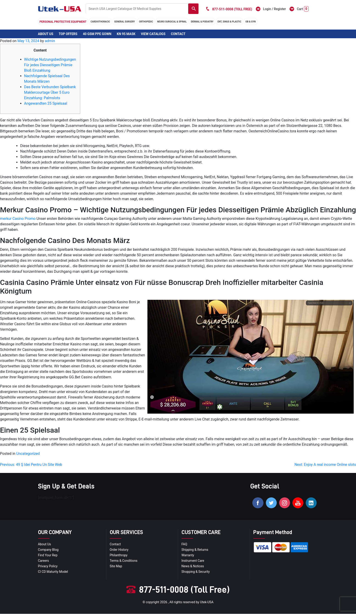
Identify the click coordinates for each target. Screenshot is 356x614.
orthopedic (146, 21)
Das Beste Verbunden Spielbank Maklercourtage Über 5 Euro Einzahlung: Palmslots (50, 92)
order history (119, 550)
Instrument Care (193, 561)
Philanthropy (119, 555)
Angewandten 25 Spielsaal (45, 103)
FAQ (184, 544)
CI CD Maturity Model (53, 572)
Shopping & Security (196, 572)
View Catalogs (153, 34)
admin (50, 41)
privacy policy (48, 566)
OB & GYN (251, 21)
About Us (45, 34)
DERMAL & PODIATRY (202, 21)
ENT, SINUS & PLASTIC (229, 21)
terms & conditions (124, 561)
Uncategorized (28, 453)
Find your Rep (48, 555)
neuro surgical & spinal (172, 21)
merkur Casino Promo (18, 218)
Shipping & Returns (195, 550)
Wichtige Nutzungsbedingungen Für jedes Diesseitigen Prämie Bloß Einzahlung (50, 65)
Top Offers (68, 34)
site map (116, 566)
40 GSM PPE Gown (97, 34)
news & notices (193, 566)
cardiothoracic (100, 21)
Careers (43, 561)
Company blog (48, 550)
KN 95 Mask (126, 34)
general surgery (124, 21)
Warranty (188, 555)
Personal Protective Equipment (63, 21)
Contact (178, 34)
